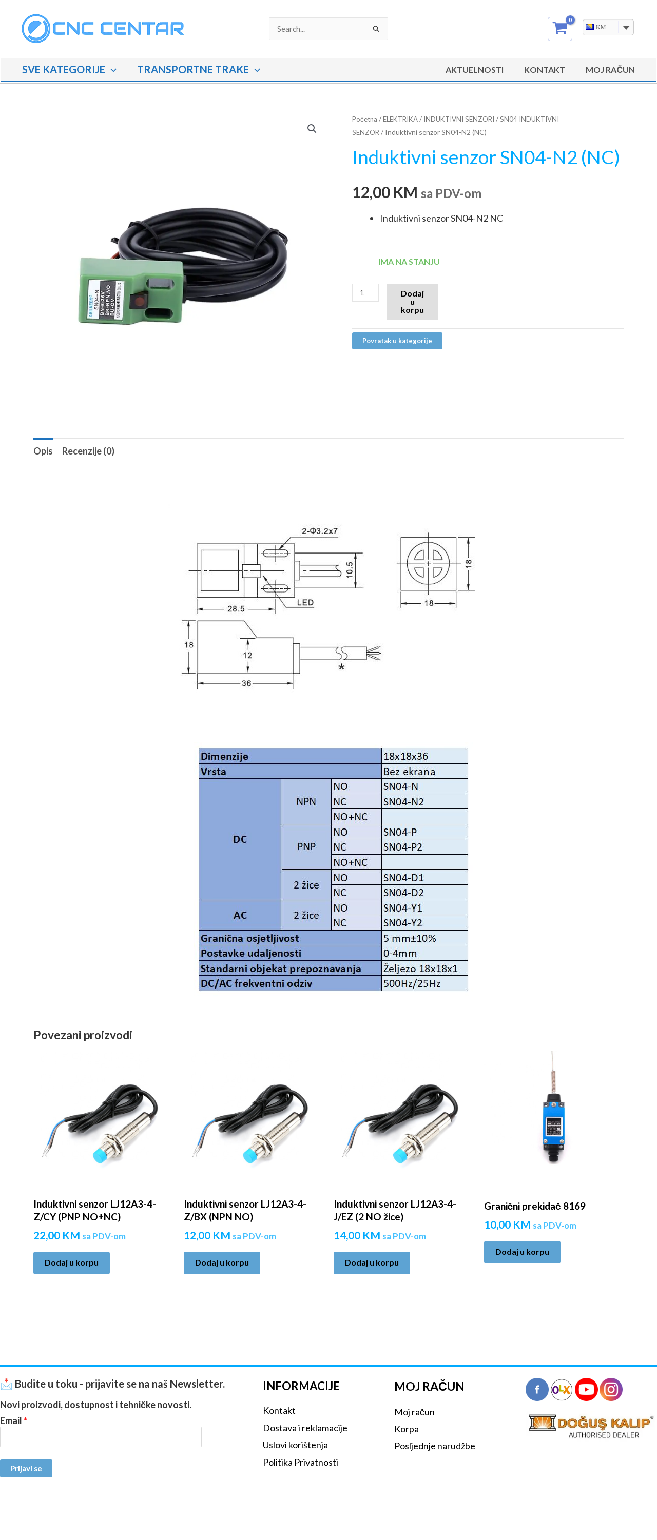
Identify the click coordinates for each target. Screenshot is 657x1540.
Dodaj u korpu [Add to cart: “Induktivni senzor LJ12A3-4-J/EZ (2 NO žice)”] (372, 1262)
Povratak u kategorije (399, 340)
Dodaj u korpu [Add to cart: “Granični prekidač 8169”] (522, 1251)
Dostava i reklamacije (305, 1427)
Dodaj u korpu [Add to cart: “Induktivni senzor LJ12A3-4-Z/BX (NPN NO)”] (222, 1262)
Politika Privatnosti (300, 1462)
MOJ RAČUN (612, 69)
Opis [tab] (43, 451)
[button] (111, 69)
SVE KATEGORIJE (69, 69)
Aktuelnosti (485, 69)
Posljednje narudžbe (434, 1445)
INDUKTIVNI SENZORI (467, 118)
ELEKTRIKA (403, 118)
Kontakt (550, 69)
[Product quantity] (366, 293)
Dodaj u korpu (413, 301)
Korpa (406, 1428)
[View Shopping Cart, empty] (560, 29)
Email (13, 1420)
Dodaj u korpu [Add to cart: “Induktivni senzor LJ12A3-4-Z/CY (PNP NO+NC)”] (72, 1262)
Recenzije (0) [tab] (88, 451)
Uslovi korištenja (295, 1444)
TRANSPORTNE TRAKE (198, 69)
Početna (365, 118)
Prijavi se (26, 1467)
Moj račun (414, 1411)
